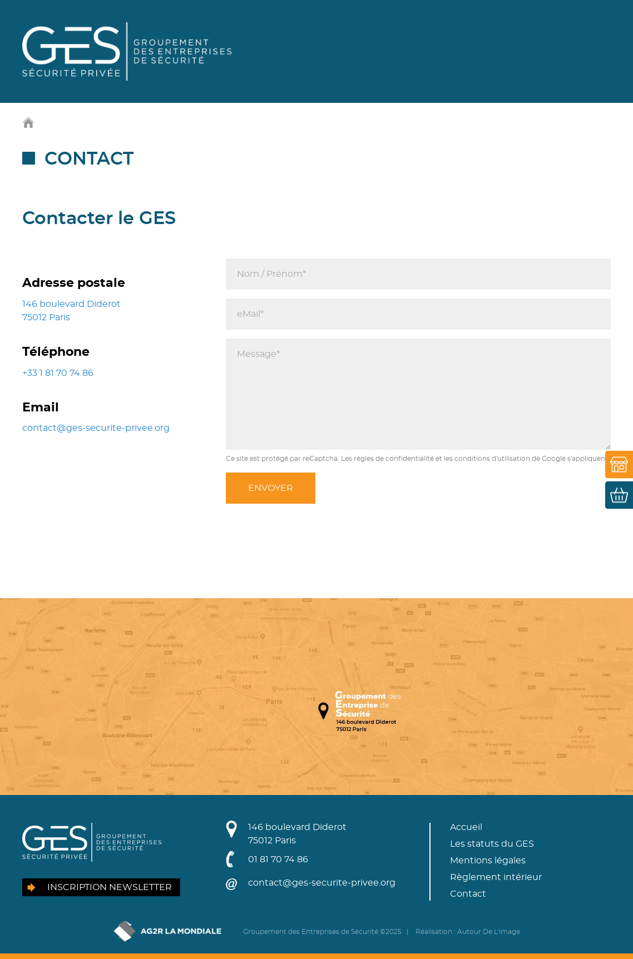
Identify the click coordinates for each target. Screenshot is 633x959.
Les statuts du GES (492, 843)
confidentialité (409, 458)
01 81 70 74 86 (278, 859)
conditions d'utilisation (492, 458)
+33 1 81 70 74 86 (57, 373)
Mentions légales (488, 860)
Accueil (466, 827)
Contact (468, 894)
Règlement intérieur (496, 877)
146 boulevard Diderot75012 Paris (297, 834)
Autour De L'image (488, 931)
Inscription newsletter (109, 887)
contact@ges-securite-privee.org (96, 428)
